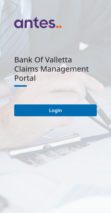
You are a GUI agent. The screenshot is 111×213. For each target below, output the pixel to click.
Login (55, 110)
